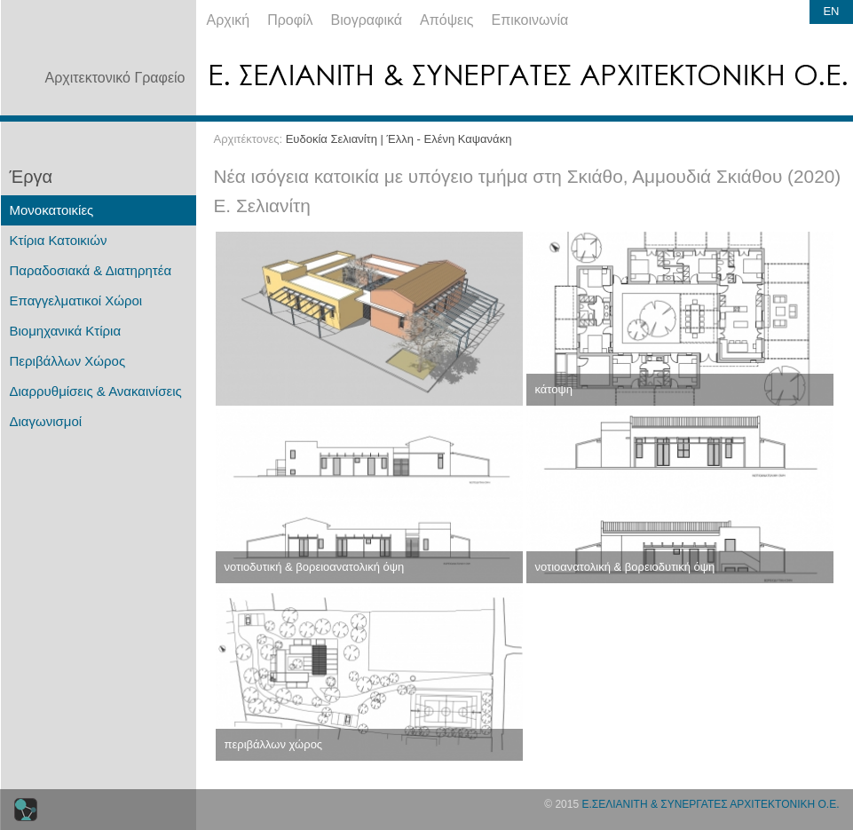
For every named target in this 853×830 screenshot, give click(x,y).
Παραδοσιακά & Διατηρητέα (91, 270)
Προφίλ (289, 20)
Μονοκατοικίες (52, 209)
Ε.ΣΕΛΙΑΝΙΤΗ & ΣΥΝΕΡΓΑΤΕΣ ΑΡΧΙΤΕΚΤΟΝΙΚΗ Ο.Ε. (710, 804)
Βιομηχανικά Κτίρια (66, 330)
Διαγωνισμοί (46, 421)
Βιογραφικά (366, 20)
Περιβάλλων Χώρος (68, 360)
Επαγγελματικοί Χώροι (76, 300)
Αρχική (228, 20)
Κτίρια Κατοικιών (58, 240)
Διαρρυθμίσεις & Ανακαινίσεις (96, 391)
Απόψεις (446, 20)
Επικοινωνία (530, 20)
